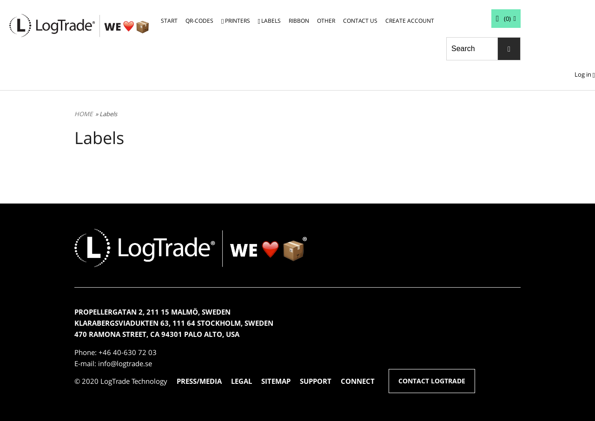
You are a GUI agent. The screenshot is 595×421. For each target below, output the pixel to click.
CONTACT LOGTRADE (431, 380)
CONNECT (358, 381)
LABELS (271, 21)
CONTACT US (360, 21)
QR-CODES (199, 21)
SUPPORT (315, 381)
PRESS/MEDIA (199, 381)
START (169, 21)
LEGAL (241, 381)
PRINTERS (237, 21)
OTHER (326, 21)
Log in (583, 74)
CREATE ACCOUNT (409, 21)
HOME (83, 114)
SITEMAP (276, 381)
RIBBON (299, 21)
